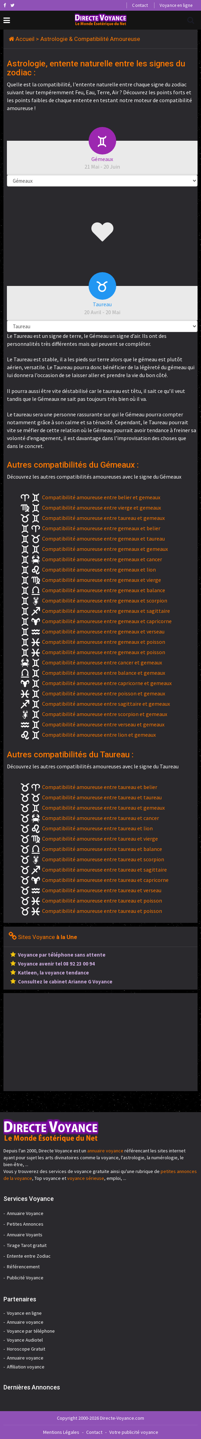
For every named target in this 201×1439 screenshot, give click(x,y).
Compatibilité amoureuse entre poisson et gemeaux (103, 693)
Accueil (25, 38)
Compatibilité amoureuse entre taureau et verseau (101, 890)
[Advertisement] (61, 1041)
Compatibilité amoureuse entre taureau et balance (102, 848)
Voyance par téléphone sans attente (61, 954)
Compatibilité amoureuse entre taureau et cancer (100, 817)
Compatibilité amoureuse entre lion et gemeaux (99, 734)
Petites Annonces (25, 1224)
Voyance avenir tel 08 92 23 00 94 (56, 963)
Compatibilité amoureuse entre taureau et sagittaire (104, 869)
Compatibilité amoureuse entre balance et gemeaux (103, 672)
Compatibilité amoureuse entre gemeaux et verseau (103, 631)
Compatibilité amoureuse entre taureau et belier (99, 787)
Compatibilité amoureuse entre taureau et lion (97, 828)
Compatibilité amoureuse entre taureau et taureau (102, 797)
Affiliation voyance (25, 1367)
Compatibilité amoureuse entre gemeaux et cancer (102, 559)
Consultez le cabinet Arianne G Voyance (65, 981)
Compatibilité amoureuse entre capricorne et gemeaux (107, 683)
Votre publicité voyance (133, 1432)
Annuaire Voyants (24, 1235)
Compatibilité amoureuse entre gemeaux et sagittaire (106, 610)
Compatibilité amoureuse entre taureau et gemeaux (103, 517)
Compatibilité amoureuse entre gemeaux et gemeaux (105, 548)
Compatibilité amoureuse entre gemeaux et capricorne (107, 621)
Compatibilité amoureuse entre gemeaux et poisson (103, 641)
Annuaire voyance (25, 1322)
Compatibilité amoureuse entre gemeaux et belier (101, 528)
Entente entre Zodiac (29, 1256)
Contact (140, 5)
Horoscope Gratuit (26, 1349)
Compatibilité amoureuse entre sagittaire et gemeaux (106, 703)
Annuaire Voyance (25, 1213)
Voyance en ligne (176, 5)
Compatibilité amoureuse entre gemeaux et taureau (103, 538)
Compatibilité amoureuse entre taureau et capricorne (105, 879)
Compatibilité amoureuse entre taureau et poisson (102, 900)
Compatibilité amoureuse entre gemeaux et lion (99, 569)
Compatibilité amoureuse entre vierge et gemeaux (101, 507)
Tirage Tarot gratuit (27, 1245)
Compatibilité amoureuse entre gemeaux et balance (103, 590)
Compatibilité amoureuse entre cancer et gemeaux (102, 662)
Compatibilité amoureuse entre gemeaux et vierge (101, 579)
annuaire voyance (105, 1151)
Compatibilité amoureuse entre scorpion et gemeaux (104, 714)
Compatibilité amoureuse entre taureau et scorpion (103, 859)
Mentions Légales (61, 1432)
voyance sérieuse (85, 1178)
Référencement (23, 1267)
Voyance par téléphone (31, 1331)
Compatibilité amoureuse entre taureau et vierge (100, 838)
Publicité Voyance (25, 1278)
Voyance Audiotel (25, 1340)
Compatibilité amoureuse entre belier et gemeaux (101, 497)
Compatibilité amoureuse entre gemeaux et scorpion (104, 600)
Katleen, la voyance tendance (53, 972)
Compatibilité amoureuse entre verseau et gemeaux (103, 724)
